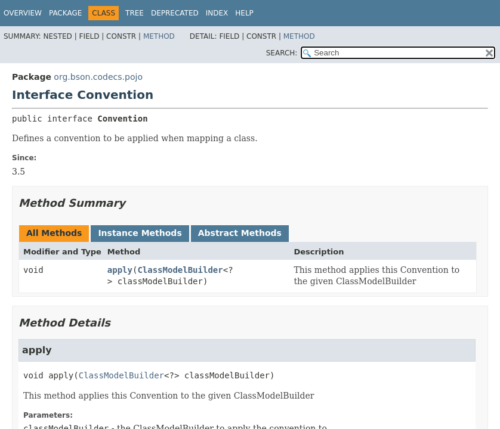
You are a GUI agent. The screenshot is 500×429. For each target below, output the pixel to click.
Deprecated (175, 13)
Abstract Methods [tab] (240, 233)
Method (159, 36)
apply (119, 270)
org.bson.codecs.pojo (98, 77)
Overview (23, 13)
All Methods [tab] (54, 233)
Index (217, 13)
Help (244, 13)
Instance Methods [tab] (139, 233)
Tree (134, 13)
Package (65, 13)
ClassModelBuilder (180, 270)
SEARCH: (282, 53)
